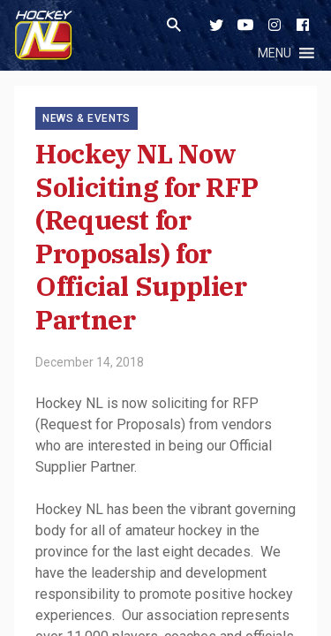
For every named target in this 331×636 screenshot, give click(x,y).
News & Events (86, 118)
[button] (274, 53)
